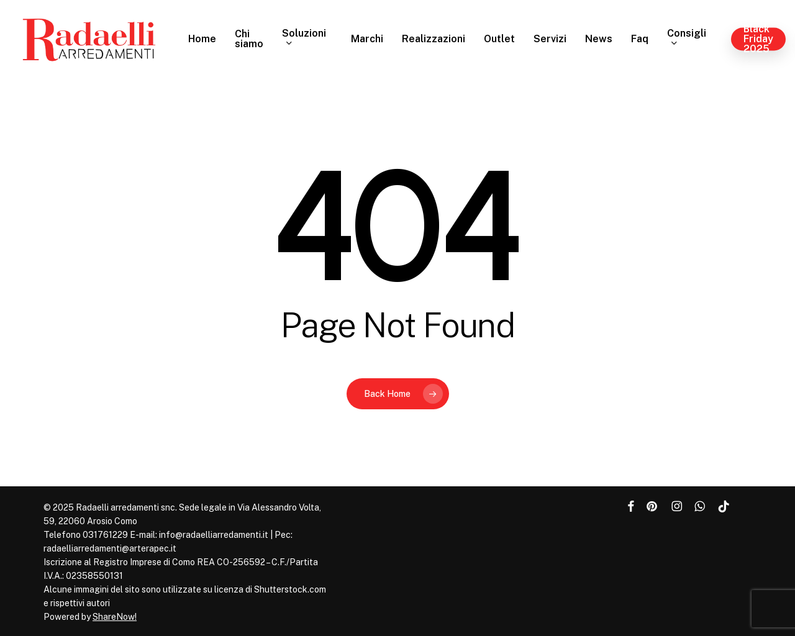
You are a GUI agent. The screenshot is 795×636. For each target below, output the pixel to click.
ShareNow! (115, 617)
